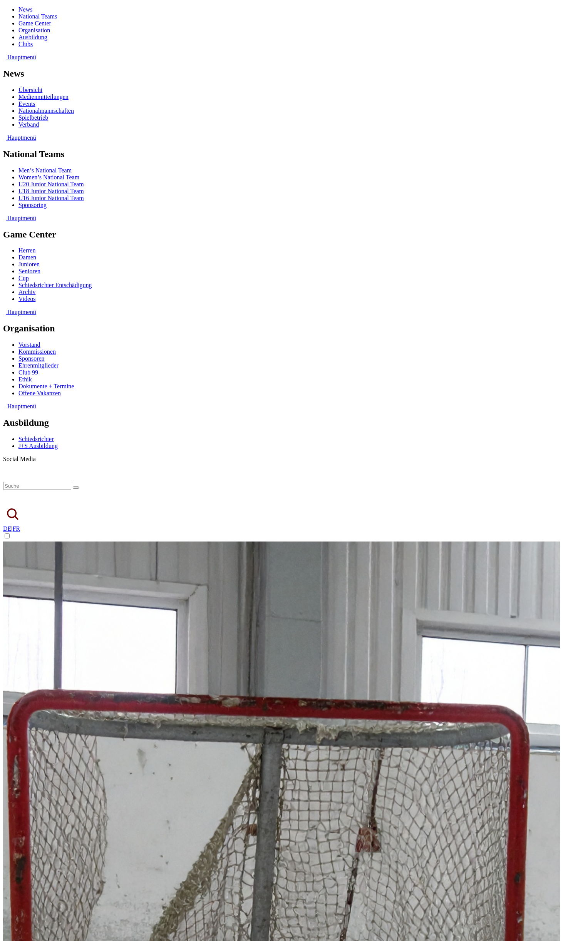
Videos (26, 299)
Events (26, 103)
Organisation (34, 30)
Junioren (29, 264)
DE (7, 528)
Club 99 (28, 372)
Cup (23, 278)
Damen (27, 257)
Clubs (25, 44)
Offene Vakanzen (39, 393)
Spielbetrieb (33, 117)
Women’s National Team (48, 177)
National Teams (37, 16)
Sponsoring (32, 205)
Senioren (29, 271)
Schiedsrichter (36, 439)
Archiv (26, 292)
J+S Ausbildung (38, 446)
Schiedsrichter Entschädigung (55, 285)
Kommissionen (37, 351)
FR (16, 528)
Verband (28, 124)
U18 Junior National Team (51, 191)
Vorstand (29, 344)
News (25, 9)
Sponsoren (31, 358)
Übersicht (30, 90)
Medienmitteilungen (43, 97)
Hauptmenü (19, 57)
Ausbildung (32, 37)
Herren (26, 250)
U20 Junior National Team (51, 184)
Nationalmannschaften (46, 110)
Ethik (25, 379)
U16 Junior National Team (51, 198)
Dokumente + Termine (46, 386)
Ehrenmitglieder (38, 365)
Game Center (34, 23)
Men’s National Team (45, 170)
